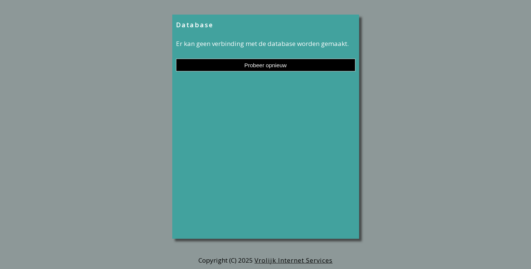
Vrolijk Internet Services (293, 260)
